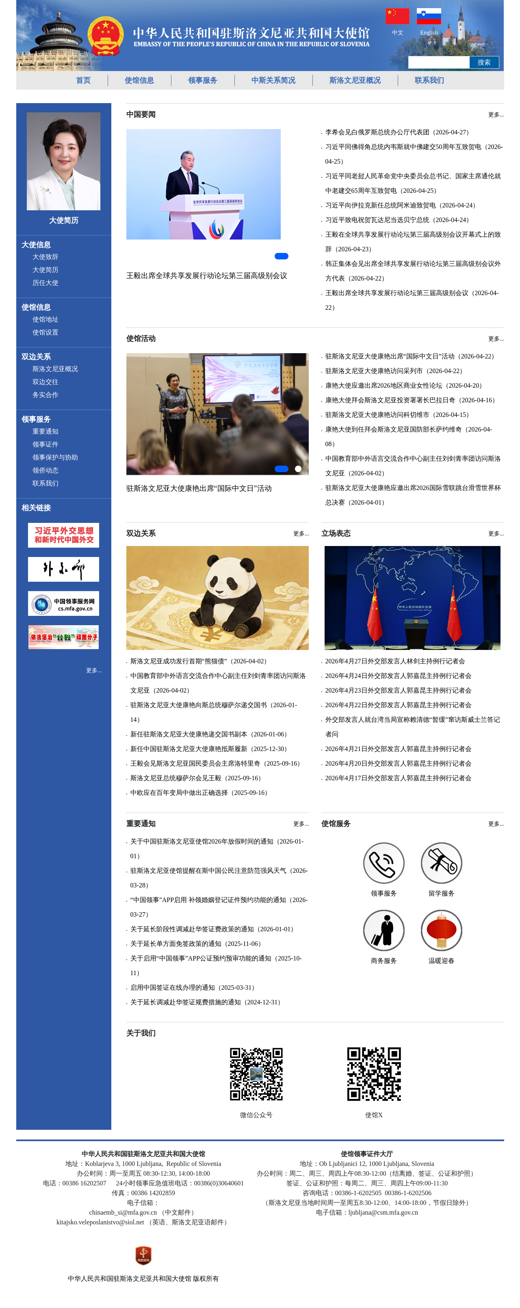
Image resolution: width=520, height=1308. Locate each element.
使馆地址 (45, 319)
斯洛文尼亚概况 (355, 80)
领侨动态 (45, 470)
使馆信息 (139, 80)
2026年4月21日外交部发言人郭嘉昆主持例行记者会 (398, 748)
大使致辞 (45, 256)
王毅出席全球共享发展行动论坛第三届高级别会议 (206, 276)
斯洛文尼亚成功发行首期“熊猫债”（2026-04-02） (200, 661)
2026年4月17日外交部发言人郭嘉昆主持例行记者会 (398, 778)
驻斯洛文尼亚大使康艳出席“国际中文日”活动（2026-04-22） (411, 356)
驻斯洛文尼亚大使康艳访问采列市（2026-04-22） (395, 370)
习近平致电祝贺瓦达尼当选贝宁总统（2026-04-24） (399, 219)
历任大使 (45, 282)
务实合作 (45, 394)
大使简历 (45, 269)
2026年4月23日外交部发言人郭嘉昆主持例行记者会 (398, 690)
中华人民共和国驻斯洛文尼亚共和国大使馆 (129, 1278)
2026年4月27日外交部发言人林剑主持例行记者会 (395, 661)
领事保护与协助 (55, 457)
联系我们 (429, 80)
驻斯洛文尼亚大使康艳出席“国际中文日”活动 (199, 488)
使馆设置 (45, 332)
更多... (94, 670)
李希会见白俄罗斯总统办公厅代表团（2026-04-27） (399, 132)
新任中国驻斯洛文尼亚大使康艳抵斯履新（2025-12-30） (210, 748)
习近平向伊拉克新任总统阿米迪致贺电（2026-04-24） (402, 205)
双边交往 (45, 381)
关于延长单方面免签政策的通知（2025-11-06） (197, 943)
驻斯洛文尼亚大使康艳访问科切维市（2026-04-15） (399, 414)
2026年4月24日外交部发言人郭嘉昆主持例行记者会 (398, 675)
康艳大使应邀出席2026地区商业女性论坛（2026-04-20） (405, 385)
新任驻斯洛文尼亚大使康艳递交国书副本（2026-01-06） (210, 734)
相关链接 (36, 508)
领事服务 (202, 80)
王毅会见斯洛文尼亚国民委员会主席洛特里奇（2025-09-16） (217, 763)
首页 (83, 80)
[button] (281, 256)
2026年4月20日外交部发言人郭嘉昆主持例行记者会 (398, 763)
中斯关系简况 (273, 80)
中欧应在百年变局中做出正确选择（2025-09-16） (200, 792)
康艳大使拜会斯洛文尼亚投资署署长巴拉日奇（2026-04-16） (412, 400)
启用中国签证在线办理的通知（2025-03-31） (194, 987)
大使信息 (36, 245)
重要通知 (45, 431)
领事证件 (45, 444)
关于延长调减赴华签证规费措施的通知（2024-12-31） (207, 1002)
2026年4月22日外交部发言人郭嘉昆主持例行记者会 (398, 704)
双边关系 (36, 357)
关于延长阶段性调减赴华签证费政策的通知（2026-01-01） (213, 929)
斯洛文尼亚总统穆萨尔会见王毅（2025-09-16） (197, 778)
